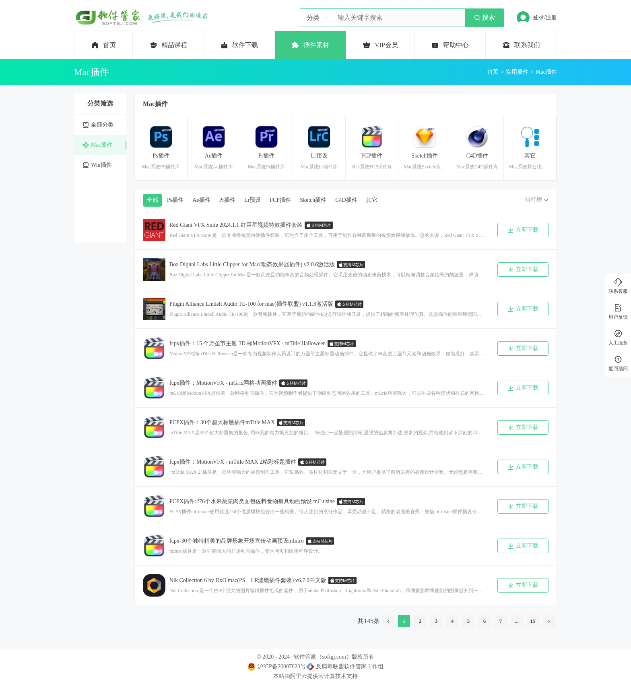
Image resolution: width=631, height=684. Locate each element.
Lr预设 (252, 200)
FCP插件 (280, 200)
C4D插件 (346, 200)
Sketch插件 (313, 200)
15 (533, 621)
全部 (152, 200)
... (517, 621)
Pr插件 (227, 200)
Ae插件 (201, 200)
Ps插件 (175, 200)
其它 (371, 200)
